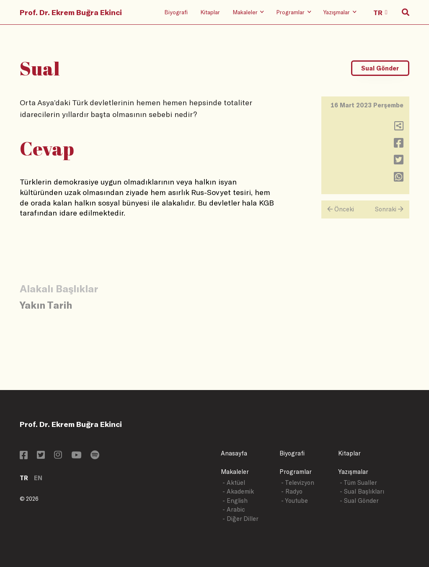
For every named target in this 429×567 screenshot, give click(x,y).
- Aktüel (233, 482)
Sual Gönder (380, 68)
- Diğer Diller (240, 518)
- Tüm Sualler (358, 482)
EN (38, 477)
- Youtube (294, 500)
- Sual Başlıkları (362, 491)
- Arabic (233, 509)
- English (235, 500)
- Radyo (291, 491)
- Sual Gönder (359, 500)
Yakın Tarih (46, 305)
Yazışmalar (353, 471)
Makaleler (235, 471)
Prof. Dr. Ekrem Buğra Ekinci (71, 12)
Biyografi (176, 12)
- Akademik (238, 491)
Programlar (295, 471)
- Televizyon (297, 482)
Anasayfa (234, 453)
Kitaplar (210, 12)
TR (24, 477)
